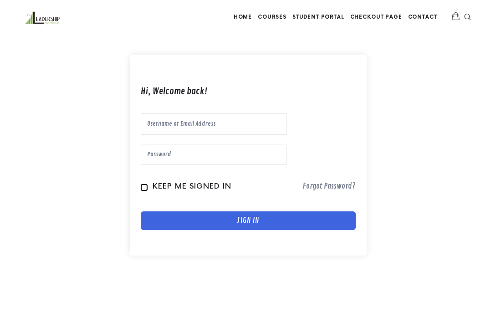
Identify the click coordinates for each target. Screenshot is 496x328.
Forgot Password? (329, 186)
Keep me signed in (192, 186)
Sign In (248, 220)
